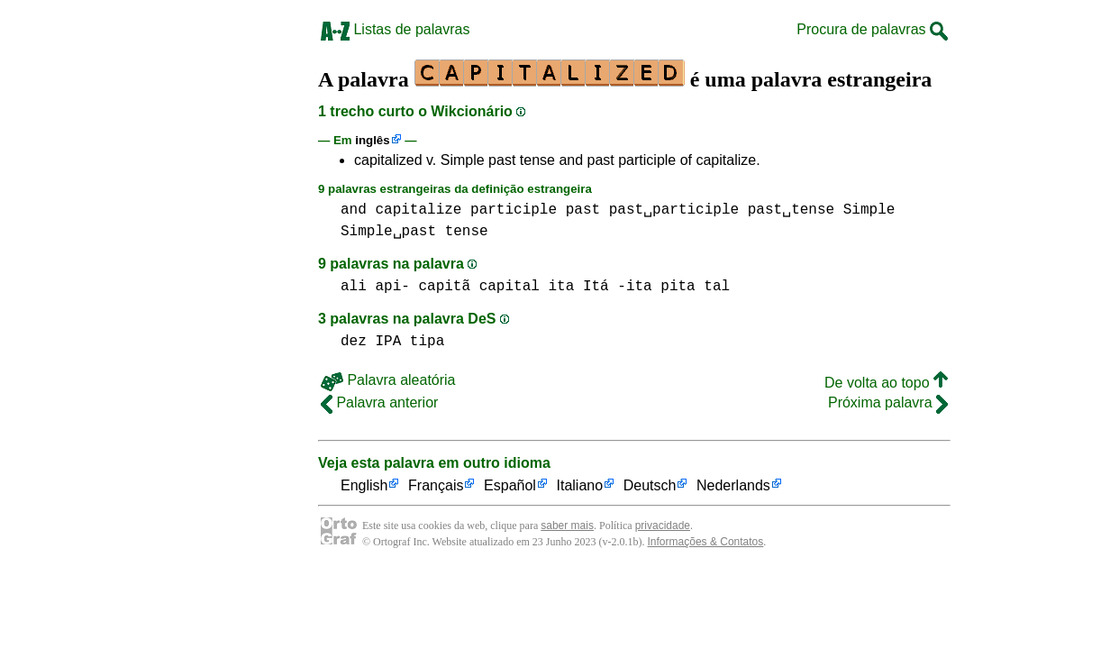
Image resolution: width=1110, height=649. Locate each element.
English (364, 486)
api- (392, 287)
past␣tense (791, 210)
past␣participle (674, 210)
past (583, 210)
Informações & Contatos (706, 541)
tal (717, 287)
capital (509, 287)
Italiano (580, 486)
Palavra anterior (379, 402)
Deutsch (650, 486)
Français (435, 486)
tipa (427, 342)
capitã (444, 287)
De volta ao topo (886, 382)
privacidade (662, 525)
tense (466, 232)
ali (354, 287)
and (354, 210)
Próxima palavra (888, 402)
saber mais (567, 525)
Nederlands (733, 486)
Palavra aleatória (388, 380)
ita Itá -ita (599, 287)
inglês (372, 140)
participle (513, 210)
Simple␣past (388, 232)
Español (510, 486)
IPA (388, 342)
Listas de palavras (395, 29)
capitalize (418, 210)
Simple (869, 210)
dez (354, 342)
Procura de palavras (872, 29)
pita (677, 287)
